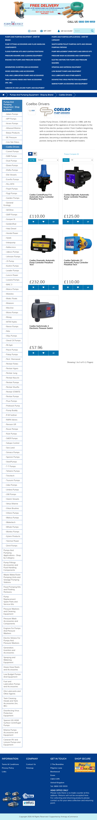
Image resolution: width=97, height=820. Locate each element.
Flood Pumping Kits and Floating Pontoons (24, 51)
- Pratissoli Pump (12, 406)
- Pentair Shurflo (11, 387)
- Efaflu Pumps (11, 170)
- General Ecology (8, 204)
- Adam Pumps (11, 114)
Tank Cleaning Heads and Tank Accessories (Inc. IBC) (23, 81)
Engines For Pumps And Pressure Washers (23, 60)
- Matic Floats (10, 298)
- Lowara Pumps (11, 280)
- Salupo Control (11, 443)
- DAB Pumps (10, 156)
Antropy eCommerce (69, 817)
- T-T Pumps (10, 466)
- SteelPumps (10, 462)
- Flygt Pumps (10, 193)
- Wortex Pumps (11, 532)
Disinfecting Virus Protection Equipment (69, 80)
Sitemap (29, 767)
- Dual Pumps (10, 161)
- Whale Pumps (11, 527)
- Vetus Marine (11, 504)
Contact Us (31, 764)
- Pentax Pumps (11, 396)
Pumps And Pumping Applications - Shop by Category (70, 38)
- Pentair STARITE (12, 392)
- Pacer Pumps (11, 350)
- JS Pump (9, 261)
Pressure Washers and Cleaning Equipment (23, 56)
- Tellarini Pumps (12, 471)
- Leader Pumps (11, 270)
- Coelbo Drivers (11, 147)
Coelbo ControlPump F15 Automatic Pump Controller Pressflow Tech (41, 197)
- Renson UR (10, 424)
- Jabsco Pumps (11, 252)
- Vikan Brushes (11, 508)
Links (4, 771)
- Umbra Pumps (11, 490)
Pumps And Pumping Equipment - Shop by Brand (22, 38)
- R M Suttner (10, 415)
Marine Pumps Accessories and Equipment (70, 84)
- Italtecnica (10, 247)
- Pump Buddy (11, 410)
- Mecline (9, 308)
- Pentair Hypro (11, 368)
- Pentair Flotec (11, 364)
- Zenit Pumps (10, 546)
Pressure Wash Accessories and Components (71, 56)
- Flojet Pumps (11, 189)
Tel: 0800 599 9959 (58, 786)
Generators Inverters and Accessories (21, 67)
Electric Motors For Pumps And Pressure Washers (69, 61)
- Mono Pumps (11, 312)
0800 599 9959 (87, 21)
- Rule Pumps (10, 434)
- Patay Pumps (11, 354)
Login (33, 31)
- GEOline (9, 210)
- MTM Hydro (10, 322)
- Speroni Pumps (12, 457)
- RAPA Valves (10, 420)
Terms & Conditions (10, 764)
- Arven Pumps (11, 123)
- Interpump (9, 242)
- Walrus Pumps (11, 518)
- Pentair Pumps (11, 382)
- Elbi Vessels (10, 175)
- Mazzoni (9, 303)
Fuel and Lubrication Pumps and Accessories (24, 75)
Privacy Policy (8, 767)
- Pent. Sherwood (12, 359)
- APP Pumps (10, 119)
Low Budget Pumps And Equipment (66, 71)
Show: (66, 160)
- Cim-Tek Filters (11, 142)
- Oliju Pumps (10, 336)
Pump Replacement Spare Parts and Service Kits (72, 51)
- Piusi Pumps (10, 401)
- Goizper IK (9, 219)
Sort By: (32, 160)
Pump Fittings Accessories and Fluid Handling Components (25, 45)
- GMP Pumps (10, 214)
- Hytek (7, 238)
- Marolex (9, 294)
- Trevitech (9, 476)
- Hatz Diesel (10, 228)
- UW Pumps (10, 494)
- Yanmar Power (11, 541)
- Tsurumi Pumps (12, 480)
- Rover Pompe (11, 429)
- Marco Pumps (11, 289)
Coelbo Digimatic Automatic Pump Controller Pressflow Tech (76, 197)
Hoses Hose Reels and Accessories (19, 71)
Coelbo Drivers (65, 95)
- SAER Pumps (11, 438)
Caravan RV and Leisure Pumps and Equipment (24, 88)
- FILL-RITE (9, 184)
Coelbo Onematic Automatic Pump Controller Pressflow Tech (42, 262)
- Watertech (9, 522)
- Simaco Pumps (11, 452)
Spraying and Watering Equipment (66, 67)
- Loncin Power (11, 275)
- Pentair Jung (10, 373)
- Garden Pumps (11, 198)
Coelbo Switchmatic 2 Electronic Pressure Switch (41, 327)
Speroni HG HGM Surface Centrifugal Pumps (12, 723)
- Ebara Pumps (11, 165)
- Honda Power (11, 233)
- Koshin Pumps (11, 266)
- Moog (7, 317)
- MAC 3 (8, 284)
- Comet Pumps (11, 151)
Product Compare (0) (71, 154)
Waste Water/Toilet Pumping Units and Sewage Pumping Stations (72, 45)
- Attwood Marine (12, 128)
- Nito (7, 331)
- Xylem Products (12, 536)
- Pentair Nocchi (11, 378)
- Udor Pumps (10, 485)
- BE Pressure (10, 137)
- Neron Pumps (11, 326)
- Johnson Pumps (12, 256)
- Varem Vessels (11, 499)
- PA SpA (8, 345)
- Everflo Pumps (11, 179)
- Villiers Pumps (11, 513)
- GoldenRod (10, 224)
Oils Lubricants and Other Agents (66, 75)
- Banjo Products (12, 133)
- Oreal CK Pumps (12, 340)
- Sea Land (9, 448)
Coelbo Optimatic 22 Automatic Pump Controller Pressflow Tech (76, 262)
